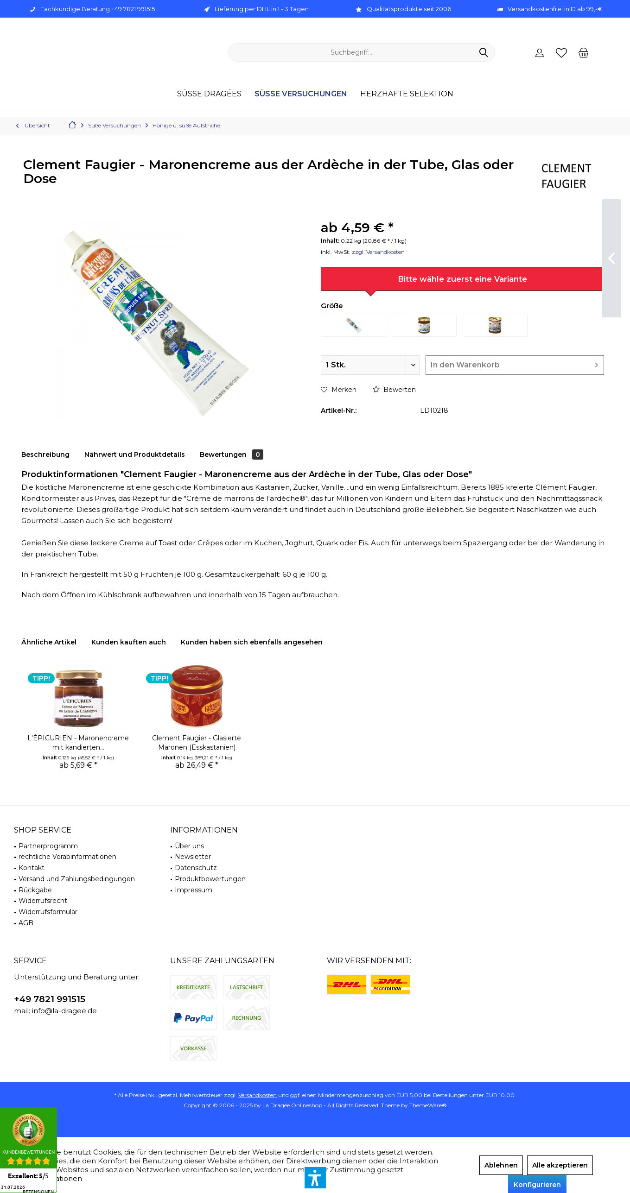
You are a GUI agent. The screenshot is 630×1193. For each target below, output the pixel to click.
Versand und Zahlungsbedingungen (77, 879)
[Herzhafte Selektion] (407, 94)
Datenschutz (196, 868)
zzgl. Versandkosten (378, 251)
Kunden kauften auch (128, 642)
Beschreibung (45, 454)
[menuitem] (583, 52)
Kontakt (32, 868)
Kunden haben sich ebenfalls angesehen (252, 642)
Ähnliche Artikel (48, 642)
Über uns (189, 846)
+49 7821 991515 (49, 999)
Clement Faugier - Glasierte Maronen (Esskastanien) (196, 742)
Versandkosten (257, 1095)
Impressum (193, 890)
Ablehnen (501, 1165)
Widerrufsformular (48, 912)
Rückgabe (35, 890)
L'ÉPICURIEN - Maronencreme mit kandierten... (78, 742)
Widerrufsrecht (43, 900)
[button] (315, 1177)
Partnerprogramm (48, 846)
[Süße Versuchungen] (301, 94)
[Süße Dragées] (209, 94)
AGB (26, 923)
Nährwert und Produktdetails (134, 454)
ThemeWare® (428, 1105)
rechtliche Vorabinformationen (67, 856)
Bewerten (394, 389)
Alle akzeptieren (560, 1165)
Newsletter (193, 856)
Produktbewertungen (210, 879)
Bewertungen (231, 454)
